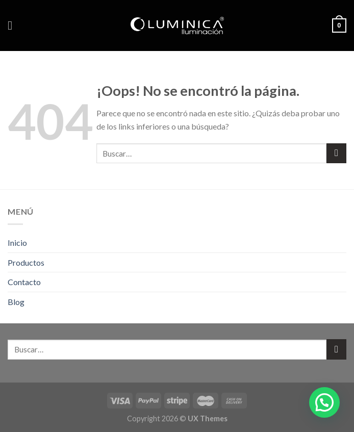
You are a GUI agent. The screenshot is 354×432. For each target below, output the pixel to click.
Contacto (24, 282)
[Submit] (336, 153)
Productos (26, 262)
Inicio (17, 242)
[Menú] (14, 25)
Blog (16, 302)
